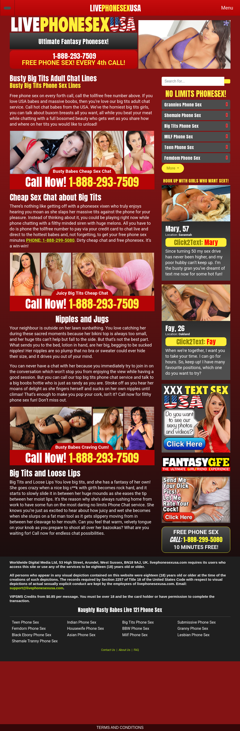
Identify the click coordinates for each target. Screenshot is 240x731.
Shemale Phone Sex (182, 115)
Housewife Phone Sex (85, 630)
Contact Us (108, 651)
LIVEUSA (115, 8)
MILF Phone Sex (178, 136)
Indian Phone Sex (81, 624)
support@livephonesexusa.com (36, 590)
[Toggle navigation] (227, 7)
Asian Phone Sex (81, 637)
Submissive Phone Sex (197, 624)
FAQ (136, 651)
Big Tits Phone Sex (181, 126)
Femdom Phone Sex (182, 158)
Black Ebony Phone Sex (31, 637)
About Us (124, 651)
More (171, 168)
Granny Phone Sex (193, 630)
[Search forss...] (193, 81)
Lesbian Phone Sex (194, 637)
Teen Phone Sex (179, 147)
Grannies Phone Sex (183, 104)
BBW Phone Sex (135, 630)
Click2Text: (196, 242)
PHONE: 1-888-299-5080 (50, 240)
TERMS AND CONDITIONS (119, 728)
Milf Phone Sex (135, 637)
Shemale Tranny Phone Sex (35, 643)
